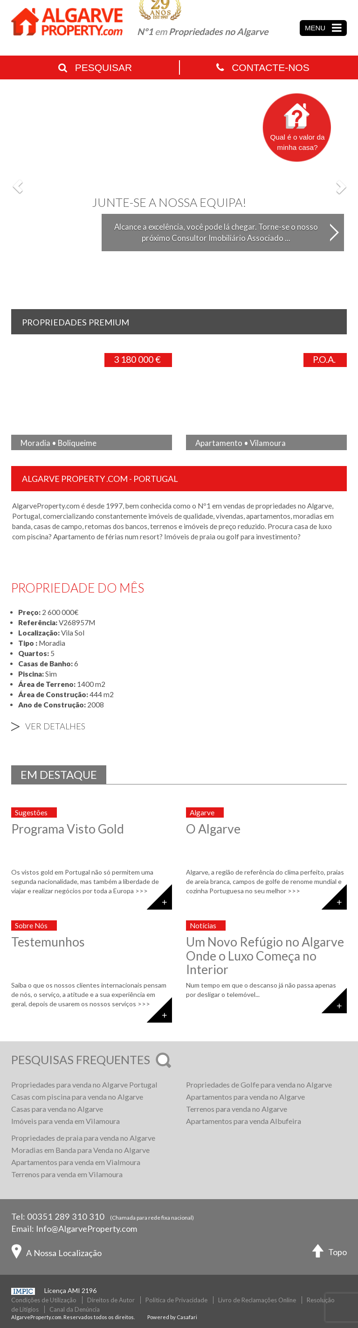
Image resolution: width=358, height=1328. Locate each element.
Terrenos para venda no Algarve (236, 1108)
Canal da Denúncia (74, 1309)
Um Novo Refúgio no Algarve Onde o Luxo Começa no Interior (265, 955)
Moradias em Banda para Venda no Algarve (80, 1149)
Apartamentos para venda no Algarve (245, 1096)
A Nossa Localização (56, 1254)
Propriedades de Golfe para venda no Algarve (259, 1084)
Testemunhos (48, 941)
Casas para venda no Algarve (57, 1108)
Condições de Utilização (43, 1300)
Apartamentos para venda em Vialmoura (75, 1162)
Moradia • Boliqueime (58, 443)
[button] (18, 186)
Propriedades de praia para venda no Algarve (83, 1137)
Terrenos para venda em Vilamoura (67, 1174)
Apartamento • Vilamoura (240, 443)
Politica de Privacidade (176, 1300)
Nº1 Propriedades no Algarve (202, 31)
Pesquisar (95, 67)
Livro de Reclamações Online (257, 1300)
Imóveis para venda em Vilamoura (65, 1120)
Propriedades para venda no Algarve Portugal (84, 1084)
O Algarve (213, 828)
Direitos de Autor (111, 1300)
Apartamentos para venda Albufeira (243, 1120)
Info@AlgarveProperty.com (86, 1228)
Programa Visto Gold (67, 828)
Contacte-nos (262, 67)
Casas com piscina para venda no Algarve (77, 1096)
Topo (329, 1253)
